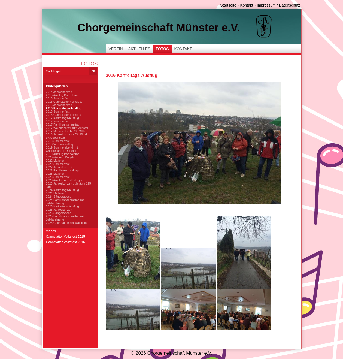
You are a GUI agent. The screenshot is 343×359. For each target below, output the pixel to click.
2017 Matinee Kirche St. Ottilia (66, 131)
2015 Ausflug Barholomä (62, 95)
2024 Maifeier (55, 193)
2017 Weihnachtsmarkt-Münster (67, 127)
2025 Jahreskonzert (59, 209)
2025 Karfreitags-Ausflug (62, 206)
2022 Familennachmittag (62, 170)
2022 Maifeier (55, 160)
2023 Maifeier (55, 173)
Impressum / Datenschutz (278, 5)
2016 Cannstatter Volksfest (64, 114)
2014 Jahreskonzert (59, 91)
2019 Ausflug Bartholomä (63, 154)
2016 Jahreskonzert (59, 105)
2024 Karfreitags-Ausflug (62, 190)
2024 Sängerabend (59, 196)
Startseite (228, 5)
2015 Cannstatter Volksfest (64, 101)
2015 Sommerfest (58, 98)
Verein (116, 49)
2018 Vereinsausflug (59, 144)
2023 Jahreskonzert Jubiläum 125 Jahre (68, 185)
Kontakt (246, 5)
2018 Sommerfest (58, 141)
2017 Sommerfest (58, 121)
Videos (51, 231)
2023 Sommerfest (58, 177)
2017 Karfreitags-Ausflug (62, 118)
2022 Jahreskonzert (59, 167)
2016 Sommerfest (58, 111)
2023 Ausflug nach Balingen (64, 180)
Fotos (162, 49)
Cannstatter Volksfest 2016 (65, 242)
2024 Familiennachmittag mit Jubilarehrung (65, 201)
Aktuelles (139, 49)
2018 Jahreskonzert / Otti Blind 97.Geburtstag (66, 136)
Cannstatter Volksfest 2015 (65, 237)
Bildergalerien (57, 86)
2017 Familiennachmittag (63, 124)
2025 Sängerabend (59, 213)
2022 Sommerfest (58, 163)
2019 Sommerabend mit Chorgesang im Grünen (62, 149)
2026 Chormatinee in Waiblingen (67, 222)
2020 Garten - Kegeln (60, 157)
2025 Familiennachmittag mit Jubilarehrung (65, 218)
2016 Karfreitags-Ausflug (63, 108)
